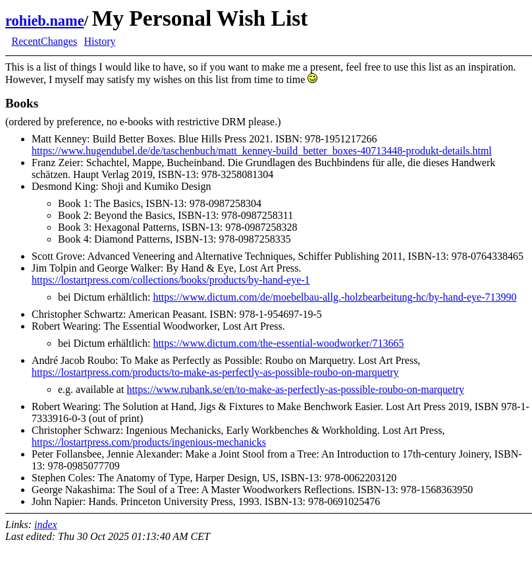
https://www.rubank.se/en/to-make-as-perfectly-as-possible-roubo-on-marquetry (295, 389)
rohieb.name (44, 21)
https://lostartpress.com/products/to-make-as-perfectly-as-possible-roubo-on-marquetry (215, 372)
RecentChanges (45, 41)
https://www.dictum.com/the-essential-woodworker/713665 (278, 343)
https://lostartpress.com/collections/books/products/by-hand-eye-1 (171, 279)
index (45, 524)
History (99, 41)
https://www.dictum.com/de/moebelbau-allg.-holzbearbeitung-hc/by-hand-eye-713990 (334, 297)
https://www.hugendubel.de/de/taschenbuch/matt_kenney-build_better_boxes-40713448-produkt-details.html (262, 150)
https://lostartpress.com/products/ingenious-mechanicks (149, 442)
